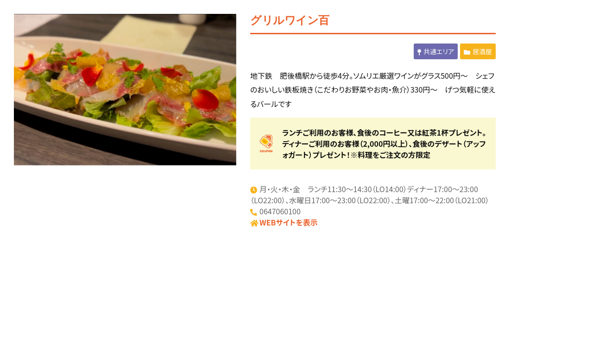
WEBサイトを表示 (288, 222)
